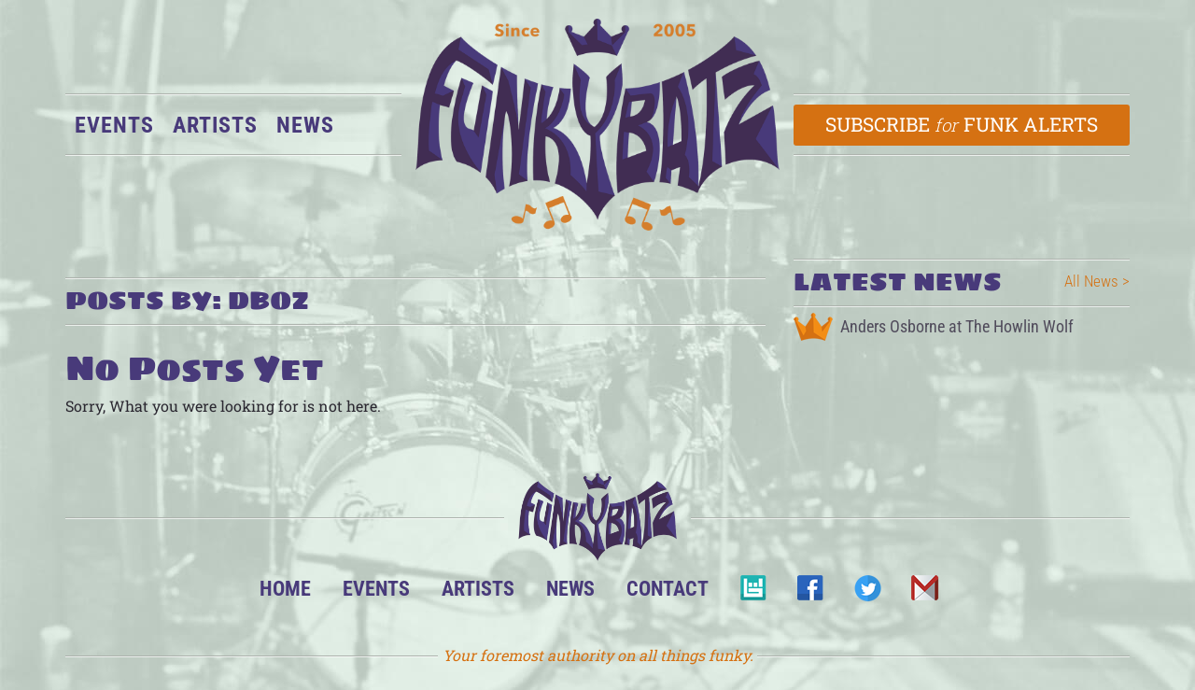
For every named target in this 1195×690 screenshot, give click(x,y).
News (305, 125)
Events (114, 125)
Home (285, 588)
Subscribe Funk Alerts (962, 124)
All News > (1097, 281)
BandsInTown (752, 593)
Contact (667, 588)
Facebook (809, 593)
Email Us (923, 593)
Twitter (866, 593)
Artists (215, 125)
